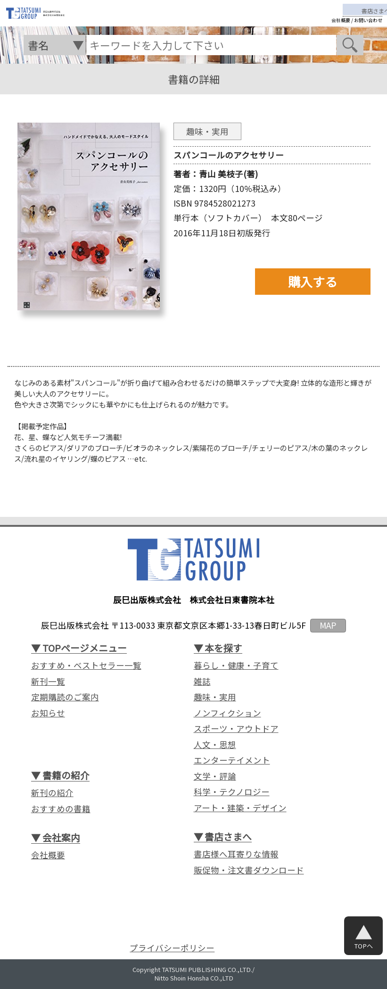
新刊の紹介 (52, 793)
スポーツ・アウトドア (236, 728)
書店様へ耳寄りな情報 (236, 854)
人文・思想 (215, 744)
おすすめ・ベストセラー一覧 (86, 665)
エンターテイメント (232, 760)
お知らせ (48, 713)
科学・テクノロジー (232, 792)
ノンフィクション (227, 713)
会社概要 (340, 28)
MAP (328, 625)
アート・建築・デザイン (240, 808)
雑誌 (202, 681)
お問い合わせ (368, 28)
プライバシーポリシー (172, 948)
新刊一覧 (48, 681)
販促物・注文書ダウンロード (249, 870)
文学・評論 (215, 776)
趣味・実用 (215, 697)
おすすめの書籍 (61, 809)
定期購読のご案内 (65, 697)
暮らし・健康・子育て (236, 665)
